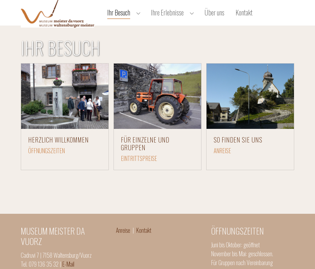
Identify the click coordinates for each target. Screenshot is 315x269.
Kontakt (143, 237)
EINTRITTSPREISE (139, 165)
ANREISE (222, 157)
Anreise (124, 237)
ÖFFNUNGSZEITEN (46, 157)
